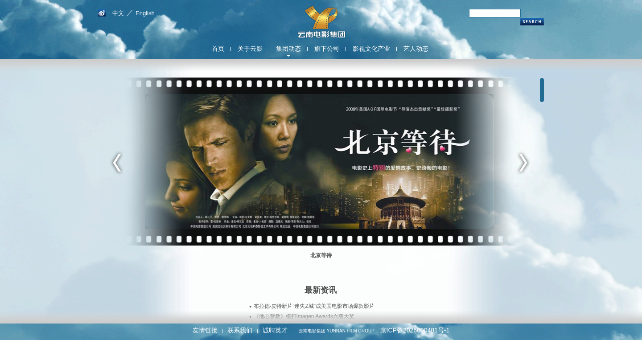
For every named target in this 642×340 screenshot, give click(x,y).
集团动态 (288, 48)
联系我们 (239, 330)
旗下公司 (326, 48)
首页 (218, 48)
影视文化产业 (371, 48)
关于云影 (250, 48)
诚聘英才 (275, 330)
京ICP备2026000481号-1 (415, 330)
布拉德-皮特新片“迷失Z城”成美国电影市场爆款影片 (314, 306)
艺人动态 (415, 48)
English (145, 13)
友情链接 (205, 330)
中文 (118, 13)
